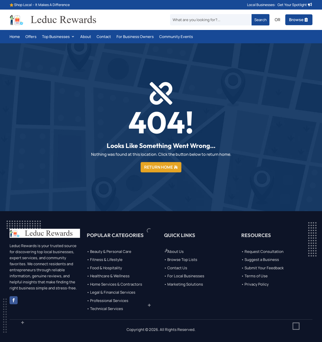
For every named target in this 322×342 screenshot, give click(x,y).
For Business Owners (135, 37)
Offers (30, 37)
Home (15, 37)
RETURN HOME (158, 167)
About (85, 37)
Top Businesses (56, 37)
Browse (296, 19)
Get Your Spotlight (292, 4)
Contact (104, 37)
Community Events (176, 37)
